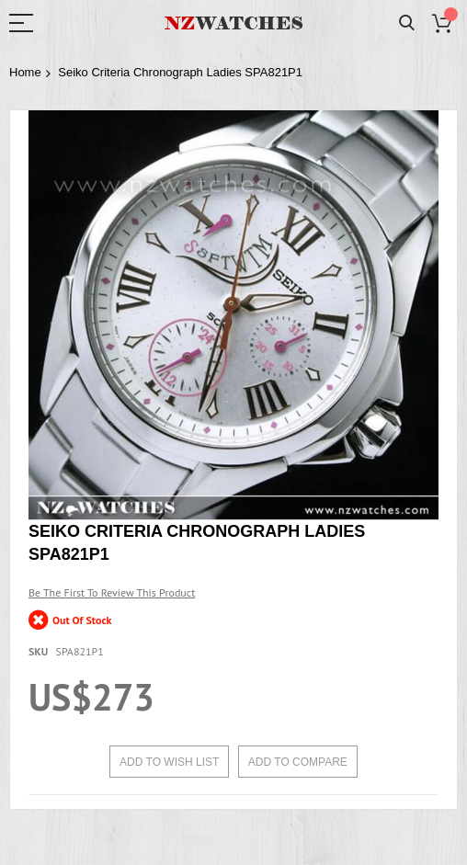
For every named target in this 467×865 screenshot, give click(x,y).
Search (407, 23)
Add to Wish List (169, 762)
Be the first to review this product (111, 592)
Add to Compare (297, 762)
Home (25, 72)
